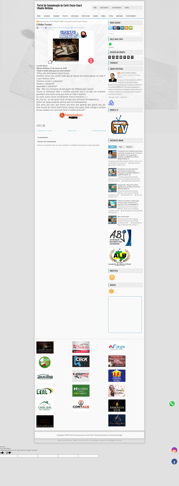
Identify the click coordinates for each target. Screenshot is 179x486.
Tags (120, 147)
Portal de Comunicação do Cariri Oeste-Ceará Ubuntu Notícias (59, 6)
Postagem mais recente (44, 130)
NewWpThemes (67, 440)
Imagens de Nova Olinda (55, 28)
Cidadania (56, 16)
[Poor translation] (8, 453)
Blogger (119, 435)
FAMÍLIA (127, 8)
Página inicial (72, 130)
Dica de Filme (86, 16)
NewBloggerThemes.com (115, 440)
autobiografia (116, 8)
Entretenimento (131, 16)
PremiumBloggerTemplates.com (98, 440)
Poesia (111, 16)
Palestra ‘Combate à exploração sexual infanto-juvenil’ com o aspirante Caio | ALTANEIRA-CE (128, 203)
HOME (94, 8)
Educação (47, 16)
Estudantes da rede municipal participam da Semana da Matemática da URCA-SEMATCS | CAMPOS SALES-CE (129, 172)
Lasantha (86, 440)
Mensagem (119, 16)
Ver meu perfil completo (117, 97)
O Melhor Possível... (44, 24)
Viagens (95, 16)
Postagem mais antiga (99, 130)
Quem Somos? (104, 8)
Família (103, 16)
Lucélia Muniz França (128, 73)
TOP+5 (112, 147)
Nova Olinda (74, 16)
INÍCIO (38, 16)
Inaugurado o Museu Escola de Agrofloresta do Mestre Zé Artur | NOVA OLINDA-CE (129, 187)
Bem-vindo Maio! (123, 217)
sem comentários (78, 28)
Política (65, 16)
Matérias (129, 147)
